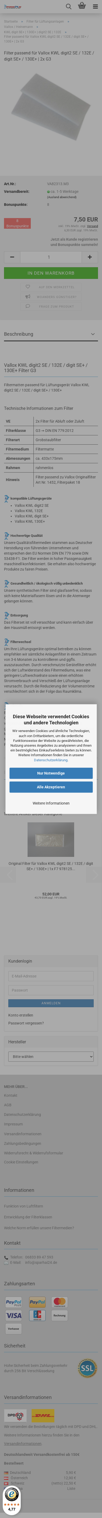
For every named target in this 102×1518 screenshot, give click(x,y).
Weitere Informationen (51, 803)
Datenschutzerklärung (50, 760)
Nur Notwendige (51, 773)
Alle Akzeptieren (51, 787)
